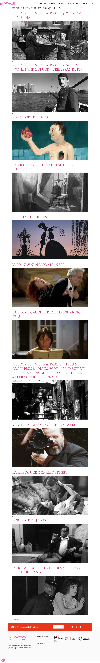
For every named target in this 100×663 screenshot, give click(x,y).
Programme (42, 3)
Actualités (61, 3)
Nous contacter (41, 643)
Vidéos (85, 3)
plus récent (15, 620)
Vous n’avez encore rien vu (38, 264)
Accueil (34, 3)
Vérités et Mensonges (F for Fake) (43, 425)
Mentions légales (51, 654)
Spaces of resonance (31, 117)
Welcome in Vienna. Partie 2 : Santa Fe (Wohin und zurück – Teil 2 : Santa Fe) (47, 67)
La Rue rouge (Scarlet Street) (40, 472)
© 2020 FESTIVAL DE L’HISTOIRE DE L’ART (35, 654)
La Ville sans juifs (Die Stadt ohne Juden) (43, 167)
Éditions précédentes (74, 3)
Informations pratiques (42, 636)
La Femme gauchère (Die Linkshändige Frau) (47, 314)
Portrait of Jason (29, 520)
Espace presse (40, 640)
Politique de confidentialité (66, 654)
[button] (92, 3)
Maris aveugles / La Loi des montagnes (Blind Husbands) (48, 570)
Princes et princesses (32, 217)
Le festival (52, 3)
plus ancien (15, 619)
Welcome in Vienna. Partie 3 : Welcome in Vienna (47, 15)
